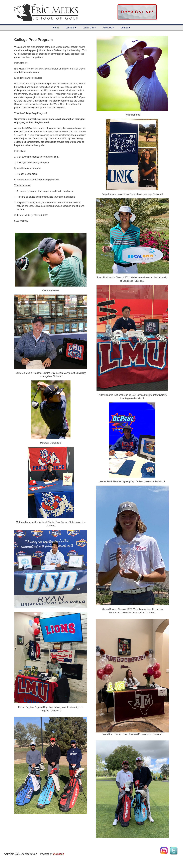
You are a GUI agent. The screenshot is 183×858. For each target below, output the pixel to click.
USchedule (58, 854)
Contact (124, 27)
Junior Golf (88, 27)
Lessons (70, 27)
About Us (107, 27)
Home (56, 27)
